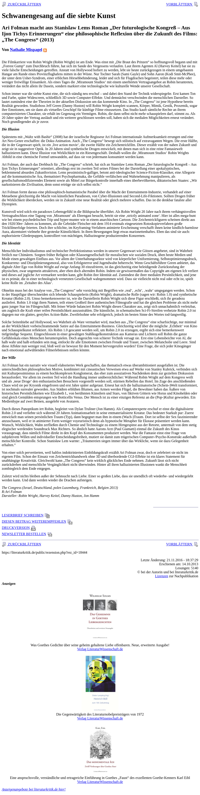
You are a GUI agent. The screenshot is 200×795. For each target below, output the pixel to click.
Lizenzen (161, 576)
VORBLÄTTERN (179, 4)
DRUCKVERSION (19, 528)
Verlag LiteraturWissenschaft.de (100, 649)
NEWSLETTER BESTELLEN (27, 534)
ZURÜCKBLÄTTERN (24, 4)
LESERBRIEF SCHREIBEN (26, 515)
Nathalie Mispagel (26, 49)
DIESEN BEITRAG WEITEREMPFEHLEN (37, 521)
